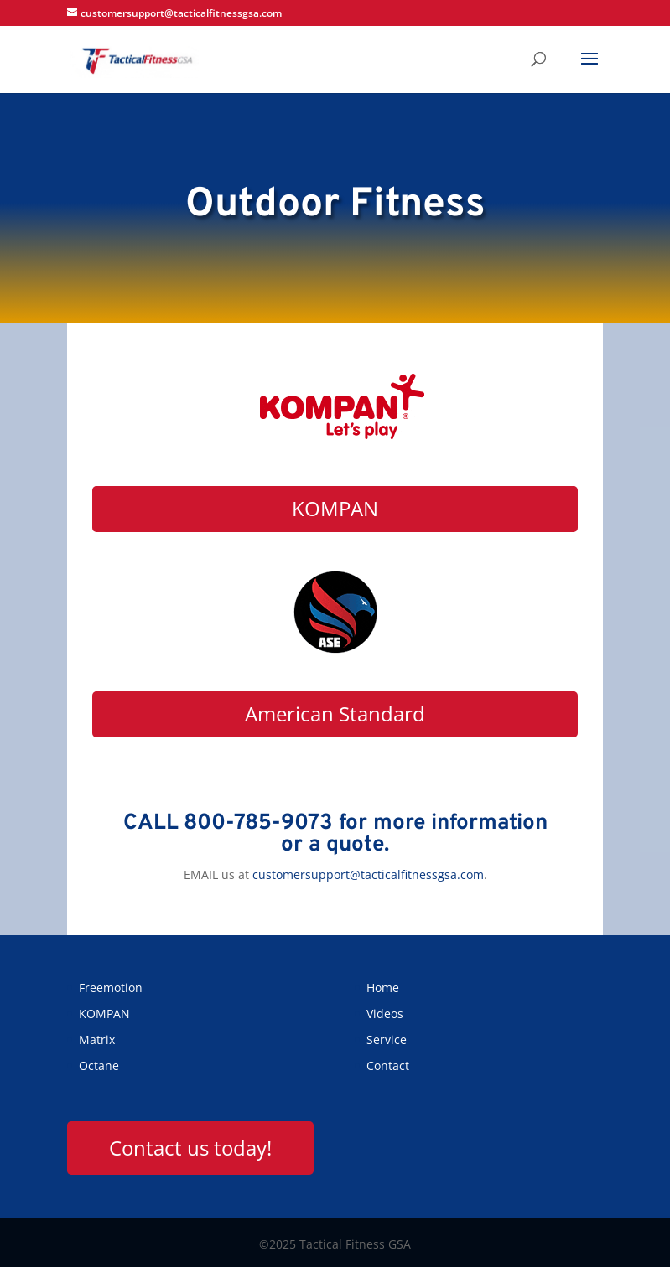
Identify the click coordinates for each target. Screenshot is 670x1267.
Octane (99, 1065)
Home (382, 987)
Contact (387, 1065)
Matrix (97, 1039)
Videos (384, 1013)
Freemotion (111, 987)
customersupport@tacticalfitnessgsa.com (368, 874)
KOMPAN (335, 508)
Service (386, 1039)
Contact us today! (190, 1147)
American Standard (335, 713)
